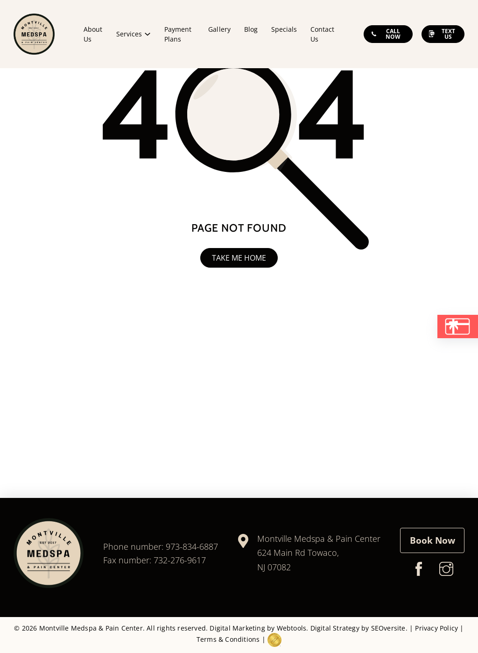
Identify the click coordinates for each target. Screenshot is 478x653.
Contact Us (322, 34)
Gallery (219, 29)
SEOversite (388, 628)
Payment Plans (177, 34)
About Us (93, 34)
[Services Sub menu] (147, 34)
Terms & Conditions (228, 639)
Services (129, 33)
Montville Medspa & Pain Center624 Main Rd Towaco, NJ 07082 (318, 553)
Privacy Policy (436, 628)
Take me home (239, 258)
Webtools (292, 628)
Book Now (432, 540)
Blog (251, 29)
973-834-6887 (192, 546)
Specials (284, 29)
